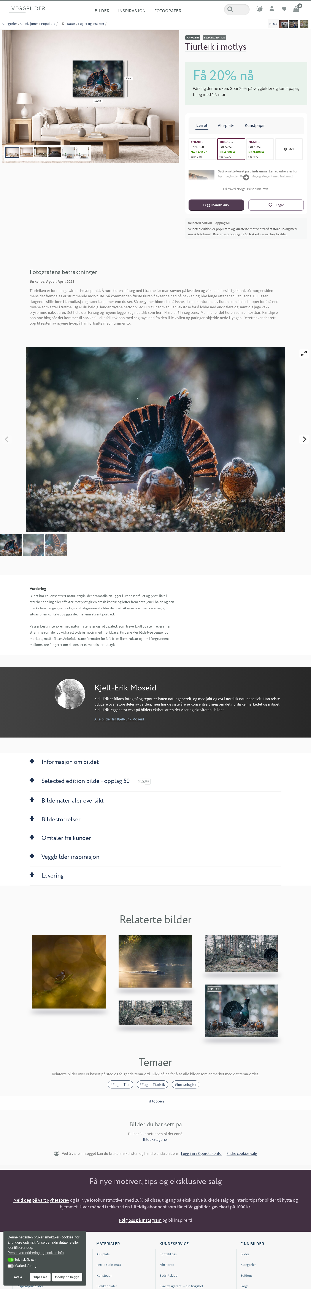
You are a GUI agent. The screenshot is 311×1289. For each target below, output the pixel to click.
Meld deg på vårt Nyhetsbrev (41, 1200)
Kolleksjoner (29, 23)
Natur (71, 23)
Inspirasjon (132, 11)
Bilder (102, 11)
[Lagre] (276, 205)
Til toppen (155, 1100)
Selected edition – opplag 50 (209, 223)
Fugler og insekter (91, 23)
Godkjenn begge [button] (67, 1277)
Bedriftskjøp (169, 1275)
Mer (289, 149)
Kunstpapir (105, 1275)
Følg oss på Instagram (140, 1220)
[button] (11, 1260)
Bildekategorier (155, 1139)
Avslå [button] (18, 1277)
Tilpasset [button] (40, 1277)
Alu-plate (103, 1254)
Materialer (108, 1243)
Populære (48, 23)
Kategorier (9, 23)
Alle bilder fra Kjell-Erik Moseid (119, 719)
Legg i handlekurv (216, 205)
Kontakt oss (168, 1254)
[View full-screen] (304, 353)
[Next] (304, 439)
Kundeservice (174, 1243)
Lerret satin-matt (109, 1264)
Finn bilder (252, 1243)
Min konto (167, 1264)
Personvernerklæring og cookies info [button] (36, 1253)
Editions (246, 1275)
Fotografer (167, 11)
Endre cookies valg (242, 1153)
